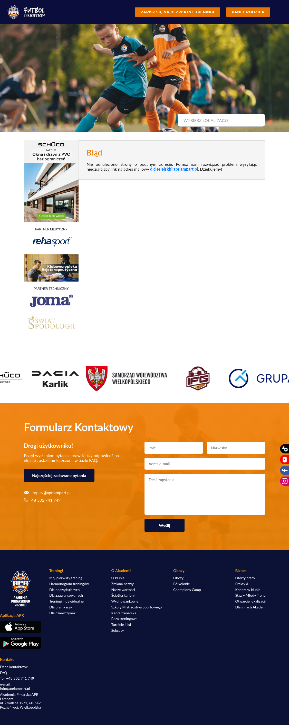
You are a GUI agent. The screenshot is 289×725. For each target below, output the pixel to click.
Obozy (178, 578)
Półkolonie (181, 584)
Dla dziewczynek (62, 613)
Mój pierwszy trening (65, 578)
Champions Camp (187, 590)
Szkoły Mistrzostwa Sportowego (136, 607)
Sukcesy (117, 630)
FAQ (3, 673)
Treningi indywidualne (66, 601)
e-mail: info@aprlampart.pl (15, 686)
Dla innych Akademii (251, 607)
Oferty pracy (245, 578)
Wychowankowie (125, 601)
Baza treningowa (124, 619)
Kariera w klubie (248, 590)
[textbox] (220, 120)
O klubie (118, 578)
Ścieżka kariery (123, 595)
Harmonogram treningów (69, 584)
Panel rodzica (248, 12)
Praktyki (241, 584)
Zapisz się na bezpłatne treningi (177, 12)
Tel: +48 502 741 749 (17, 678)
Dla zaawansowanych (66, 595)
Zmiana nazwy (122, 584)
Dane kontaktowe (14, 667)
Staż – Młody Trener (251, 595)
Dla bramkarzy (60, 607)
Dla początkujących (64, 590)
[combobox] (220, 120)
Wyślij (164, 525)
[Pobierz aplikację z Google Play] (20, 643)
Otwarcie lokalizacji (250, 601)
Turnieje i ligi (121, 625)
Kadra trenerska (123, 613)
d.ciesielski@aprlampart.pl (174, 169)
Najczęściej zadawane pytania (59, 475)
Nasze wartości (123, 590)
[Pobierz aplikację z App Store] (20, 627)
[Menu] (279, 12)
